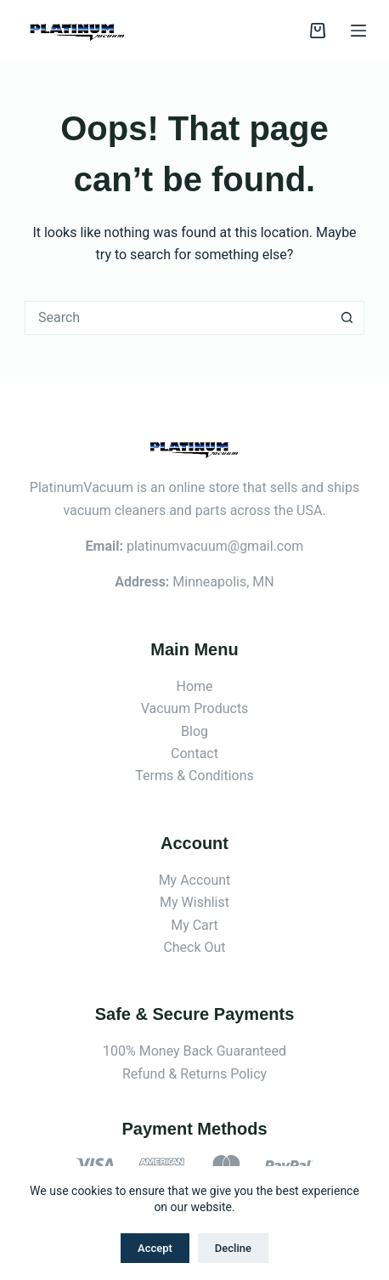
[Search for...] (177, 318)
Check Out (194, 947)
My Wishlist (194, 902)
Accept (155, 1248)
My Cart (194, 925)
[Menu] (358, 30)
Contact (194, 753)
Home (194, 686)
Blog (194, 731)
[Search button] (347, 318)
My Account (195, 880)
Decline (233, 1248)
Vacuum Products (195, 708)
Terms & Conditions (194, 775)
